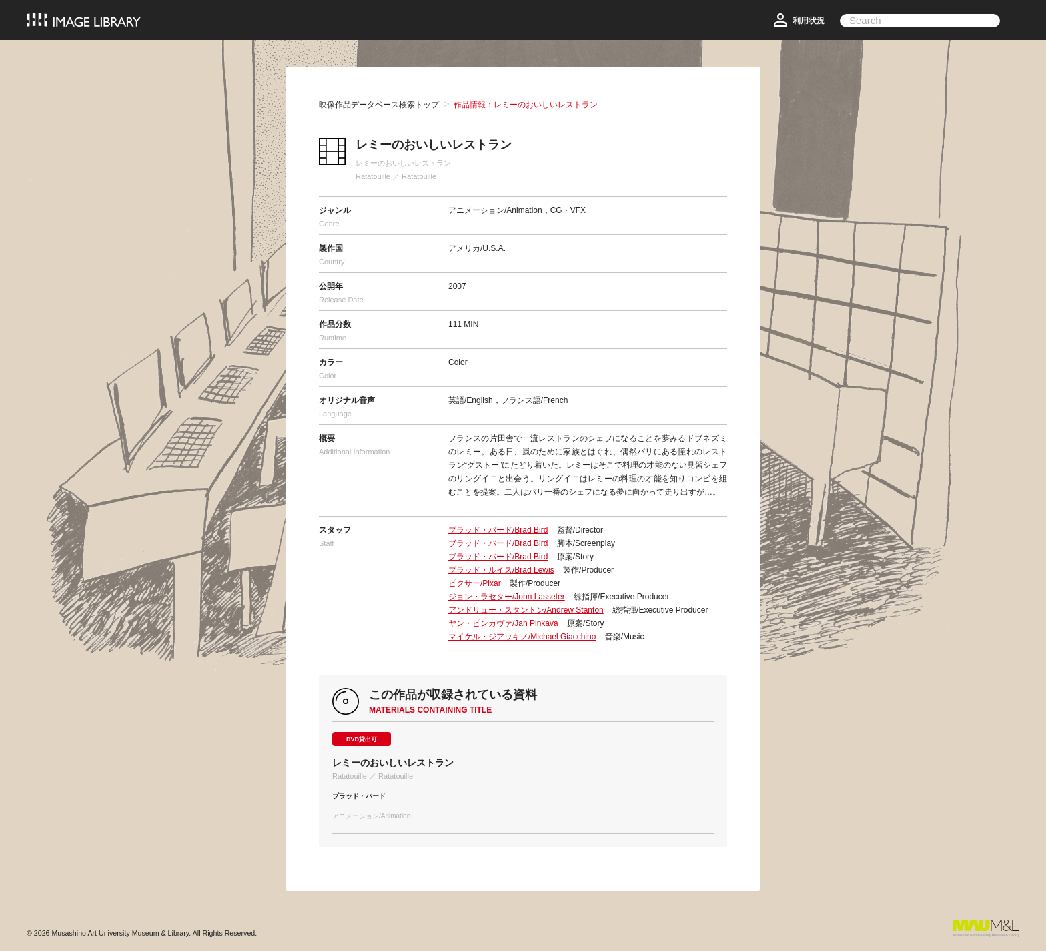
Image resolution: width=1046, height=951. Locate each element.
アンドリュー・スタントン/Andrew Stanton (526, 610)
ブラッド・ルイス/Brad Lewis (501, 570)
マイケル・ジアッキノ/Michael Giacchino (522, 636)
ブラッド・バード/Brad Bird (498, 530)
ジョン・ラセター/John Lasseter (506, 596)
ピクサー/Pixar (474, 583)
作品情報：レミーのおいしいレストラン (526, 104)
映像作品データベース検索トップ (379, 104)
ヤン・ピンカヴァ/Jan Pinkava (503, 623)
